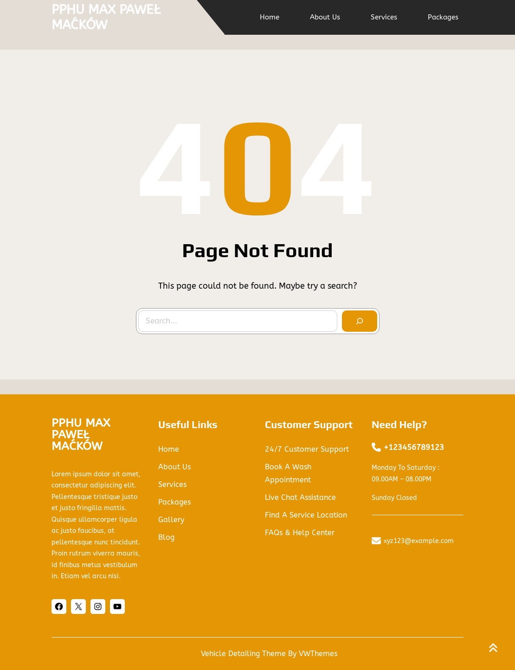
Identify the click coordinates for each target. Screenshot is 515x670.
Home (168, 449)
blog (166, 537)
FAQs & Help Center (300, 532)
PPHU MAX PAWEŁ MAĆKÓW (106, 17)
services (172, 484)
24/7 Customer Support (307, 449)
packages (174, 502)
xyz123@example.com (419, 541)
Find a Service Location (306, 515)
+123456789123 (414, 447)
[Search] (359, 321)
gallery (171, 519)
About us (174, 466)
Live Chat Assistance (300, 497)
